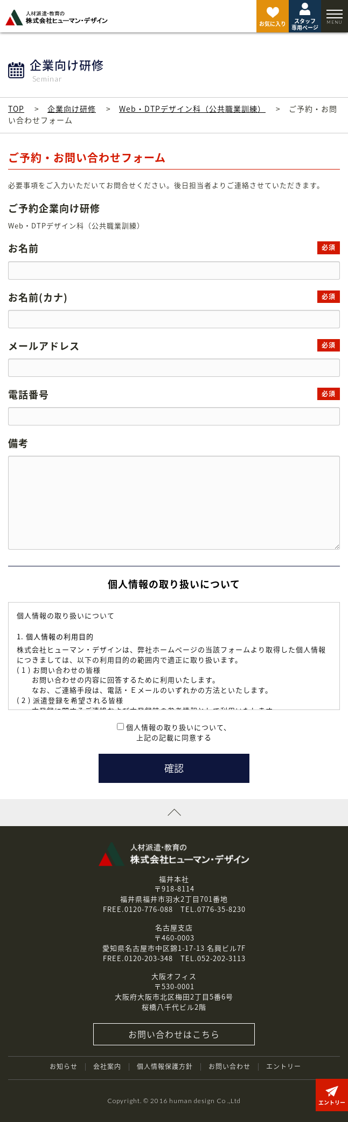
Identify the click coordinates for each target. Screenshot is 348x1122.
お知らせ (64, 1066)
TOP (16, 108)
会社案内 (107, 1066)
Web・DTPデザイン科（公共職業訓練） (192, 108)
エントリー (283, 1066)
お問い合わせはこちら (174, 1034)
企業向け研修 (71, 108)
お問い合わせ (229, 1066)
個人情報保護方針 (165, 1066)
